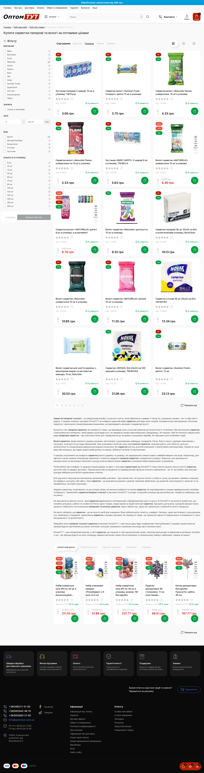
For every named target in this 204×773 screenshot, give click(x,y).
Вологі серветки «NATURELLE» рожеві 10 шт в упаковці (126, 300)
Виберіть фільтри (34, 217)
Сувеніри (146, 547)
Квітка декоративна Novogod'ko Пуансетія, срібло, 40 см (186, 590)
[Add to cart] (94, 111)
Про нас (18, 8)
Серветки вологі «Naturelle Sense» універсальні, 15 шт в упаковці (174, 92)
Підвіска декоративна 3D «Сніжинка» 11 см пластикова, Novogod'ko (154, 590)
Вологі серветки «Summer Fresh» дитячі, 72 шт (173, 369)
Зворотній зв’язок (122, 726)
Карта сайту (76, 752)
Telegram (45, 712)
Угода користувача (79, 737)
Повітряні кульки (88, 547)
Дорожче (77, 43)
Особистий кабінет (123, 711)
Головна (7, 8)
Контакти (85, 8)
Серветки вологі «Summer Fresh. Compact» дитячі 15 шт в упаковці (123, 92)
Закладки (119, 719)
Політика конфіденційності (83, 726)
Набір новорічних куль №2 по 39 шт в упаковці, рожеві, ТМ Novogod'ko (127, 590)
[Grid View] (173, 43)
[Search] (141, 17)
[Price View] (194, 43)
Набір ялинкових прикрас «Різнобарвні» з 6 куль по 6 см (95, 590)
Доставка (29, 8)
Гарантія (74, 8)
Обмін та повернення (57, 8)
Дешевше (89, 43)
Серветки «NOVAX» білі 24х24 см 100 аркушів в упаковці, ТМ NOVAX (125, 369)
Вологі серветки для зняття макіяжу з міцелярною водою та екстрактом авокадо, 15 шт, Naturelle (76, 371)
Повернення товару (124, 730)
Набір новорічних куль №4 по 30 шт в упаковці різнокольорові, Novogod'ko (66, 590)
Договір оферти (77, 719)
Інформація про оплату (81, 711)
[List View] (183, 43)
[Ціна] (12, 121)
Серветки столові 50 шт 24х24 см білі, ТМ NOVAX (176, 300)
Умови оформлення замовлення (85, 741)
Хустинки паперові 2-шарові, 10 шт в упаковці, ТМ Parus (75, 92)
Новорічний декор (66, 547)
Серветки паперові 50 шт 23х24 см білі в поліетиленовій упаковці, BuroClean (176, 231)
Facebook (45, 707)
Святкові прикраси (111, 547)
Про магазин (76, 730)
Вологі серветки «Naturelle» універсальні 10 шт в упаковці (71, 300)
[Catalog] (52, 17)
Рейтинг (100, 43)
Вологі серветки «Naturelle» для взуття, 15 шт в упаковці (127, 231)
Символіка (131, 547)
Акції (95, 8)
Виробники (75, 745)
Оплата (40, 8)
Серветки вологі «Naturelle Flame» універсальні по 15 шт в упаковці (74, 162)
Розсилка (119, 722)
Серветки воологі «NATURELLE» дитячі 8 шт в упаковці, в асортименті (76, 231)
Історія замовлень (123, 715)
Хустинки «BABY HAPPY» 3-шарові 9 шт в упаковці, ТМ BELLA (127, 162)
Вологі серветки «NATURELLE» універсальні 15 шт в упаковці (172, 162)
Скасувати (10, 217)
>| (83, 405)
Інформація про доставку (82, 733)
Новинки (111, 43)
